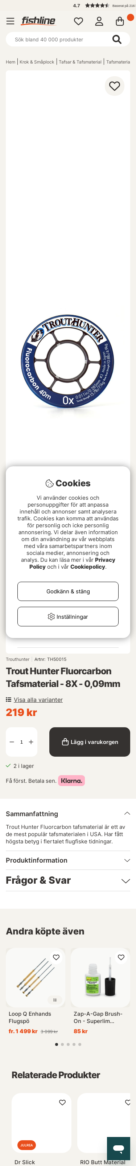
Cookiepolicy (87, 566)
